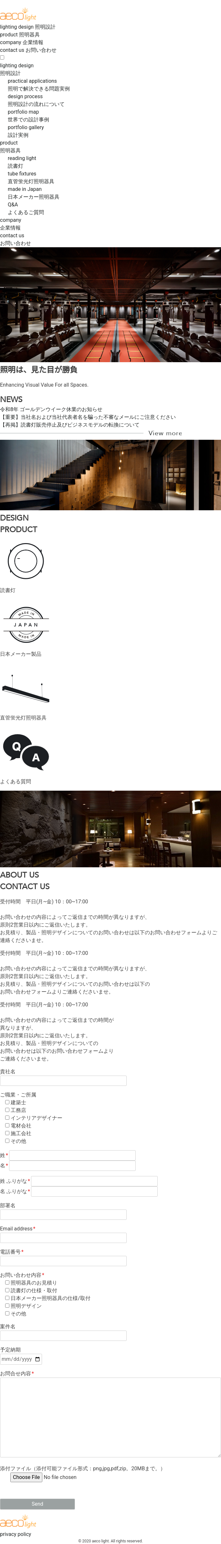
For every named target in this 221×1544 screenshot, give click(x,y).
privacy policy (15, 1534)
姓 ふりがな (79, 1181)
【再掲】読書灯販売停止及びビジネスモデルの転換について (70, 425)
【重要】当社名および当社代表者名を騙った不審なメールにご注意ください (88, 417)
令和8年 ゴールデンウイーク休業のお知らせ (51, 409)
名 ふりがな (79, 1191)
